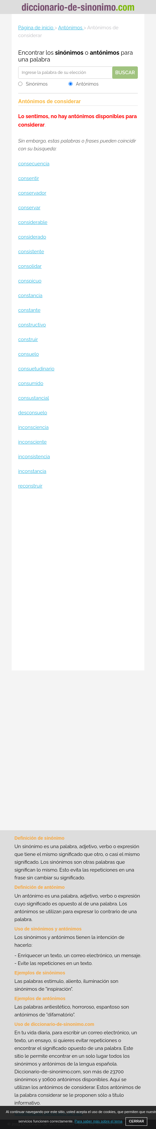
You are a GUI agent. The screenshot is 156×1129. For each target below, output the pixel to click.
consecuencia (33, 164)
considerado (32, 237)
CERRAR (136, 1121)
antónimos (104, 52)
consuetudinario (36, 369)
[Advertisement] (78, 581)
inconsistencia (34, 457)
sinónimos (69, 52)
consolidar (30, 266)
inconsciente (32, 442)
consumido (30, 383)
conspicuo (30, 281)
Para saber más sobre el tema (98, 1121)
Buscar (125, 73)
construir (28, 339)
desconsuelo (32, 413)
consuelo (28, 354)
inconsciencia (33, 427)
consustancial (33, 398)
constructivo (32, 325)
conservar (29, 208)
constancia (30, 295)
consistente (31, 252)
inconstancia (32, 471)
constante (29, 310)
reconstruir (30, 486)
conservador (32, 193)
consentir (28, 178)
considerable (32, 222)
